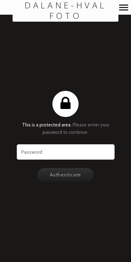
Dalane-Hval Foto (65, 10)
